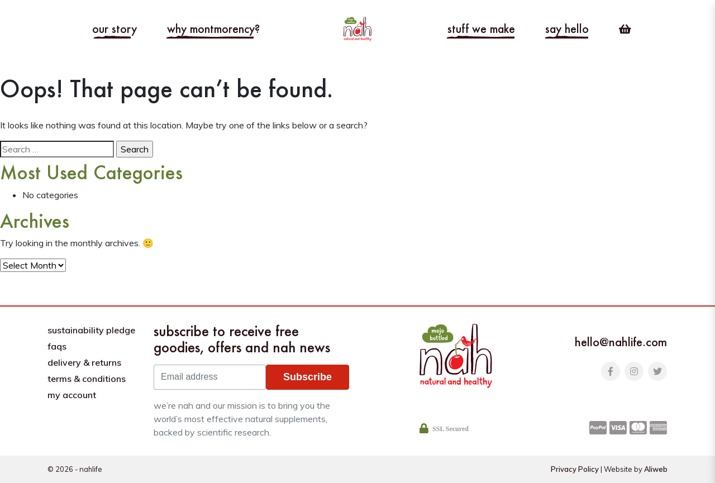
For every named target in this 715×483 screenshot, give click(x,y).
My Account (71, 394)
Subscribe (307, 376)
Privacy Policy (575, 469)
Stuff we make (481, 29)
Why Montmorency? (213, 29)
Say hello (567, 29)
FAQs (56, 346)
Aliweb (656, 469)
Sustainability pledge (91, 330)
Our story (114, 29)
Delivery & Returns (84, 362)
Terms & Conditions (86, 378)
